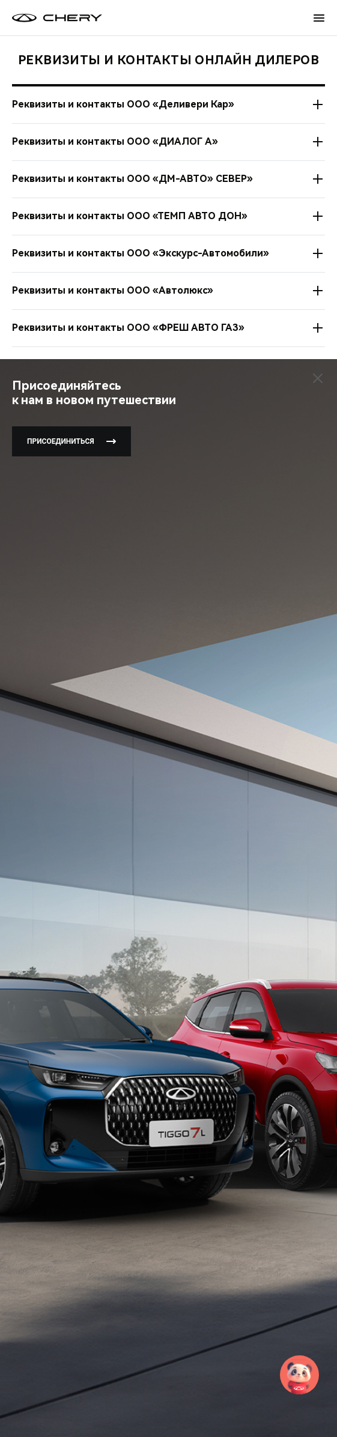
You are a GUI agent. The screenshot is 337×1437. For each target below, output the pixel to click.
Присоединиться (71, 441)
